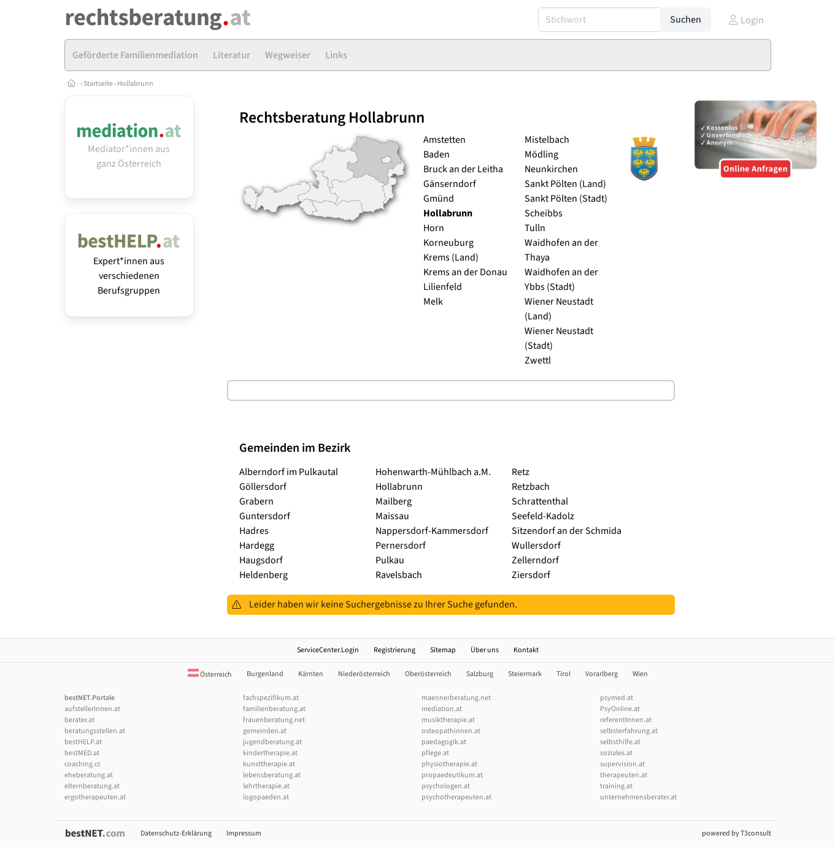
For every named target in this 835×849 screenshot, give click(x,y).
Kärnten (310, 674)
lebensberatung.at (272, 775)
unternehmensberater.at (638, 797)
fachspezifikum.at (271, 698)
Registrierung (394, 650)
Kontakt (526, 650)
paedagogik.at (443, 742)
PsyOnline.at (620, 709)
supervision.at (622, 764)
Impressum (243, 833)
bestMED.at (81, 753)
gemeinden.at (265, 731)
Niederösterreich (364, 674)
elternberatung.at (92, 786)
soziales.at (616, 753)
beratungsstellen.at (94, 731)
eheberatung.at (88, 775)
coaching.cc (82, 764)
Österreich (210, 674)
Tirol (563, 674)
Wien (640, 674)
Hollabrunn (135, 83)
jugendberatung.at (272, 742)
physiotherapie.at (449, 764)
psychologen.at (445, 786)
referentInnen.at (626, 720)
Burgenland (265, 674)
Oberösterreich (428, 674)
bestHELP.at (83, 742)
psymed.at (616, 698)
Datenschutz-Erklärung (176, 833)
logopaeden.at (266, 797)
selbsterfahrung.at (629, 731)
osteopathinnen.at (450, 731)
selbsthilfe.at (620, 742)
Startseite (98, 83)
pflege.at (435, 753)
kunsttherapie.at (269, 764)
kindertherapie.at (270, 753)
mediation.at (441, 709)
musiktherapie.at (448, 720)
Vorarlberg (601, 674)
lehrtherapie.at (266, 786)
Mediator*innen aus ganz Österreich (129, 149)
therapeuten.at (623, 775)
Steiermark (525, 674)
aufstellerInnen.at (92, 709)
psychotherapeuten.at (456, 797)
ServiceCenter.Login (328, 650)
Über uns (485, 650)
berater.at (79, 720)
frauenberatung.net (274, 720)
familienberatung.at (274, 709)
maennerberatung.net (456, 698)
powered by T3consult (736, 833)
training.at (616, 786)
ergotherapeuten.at (95, 797)
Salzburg (479, 674)
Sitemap (443, 650)
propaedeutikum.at (452, 775)
